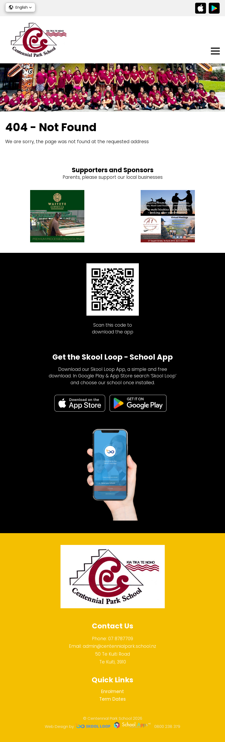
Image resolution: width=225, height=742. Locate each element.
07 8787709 (120, 638)
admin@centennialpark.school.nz (119, 646)
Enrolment (112, 691)
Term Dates (112, 699)
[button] (20, 7)
